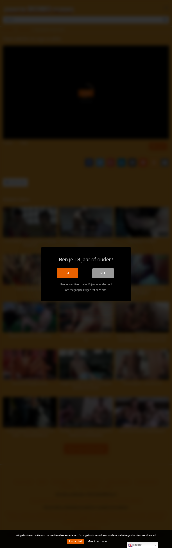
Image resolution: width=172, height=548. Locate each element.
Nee (103, 273)
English (135, 545)
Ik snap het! (75, 541)
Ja (67, 273)
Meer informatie (97, 541)
